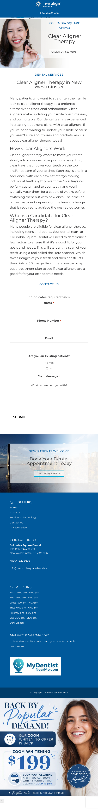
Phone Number (49, 320)
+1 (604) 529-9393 (49, 12)
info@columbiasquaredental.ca (28, 568)
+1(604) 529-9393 (20, 560)
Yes (51, 362)
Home (13, 507)
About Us (15, 512)
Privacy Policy (18, 527)
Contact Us (16, 522)
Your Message (49, 376)
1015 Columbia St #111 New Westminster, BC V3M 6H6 (29, 549)
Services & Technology (23, 517)
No (51, 368)
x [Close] (2, 800)
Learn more (17, 646)
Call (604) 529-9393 (63, 51)
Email (49, 338)
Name (49, 303)
